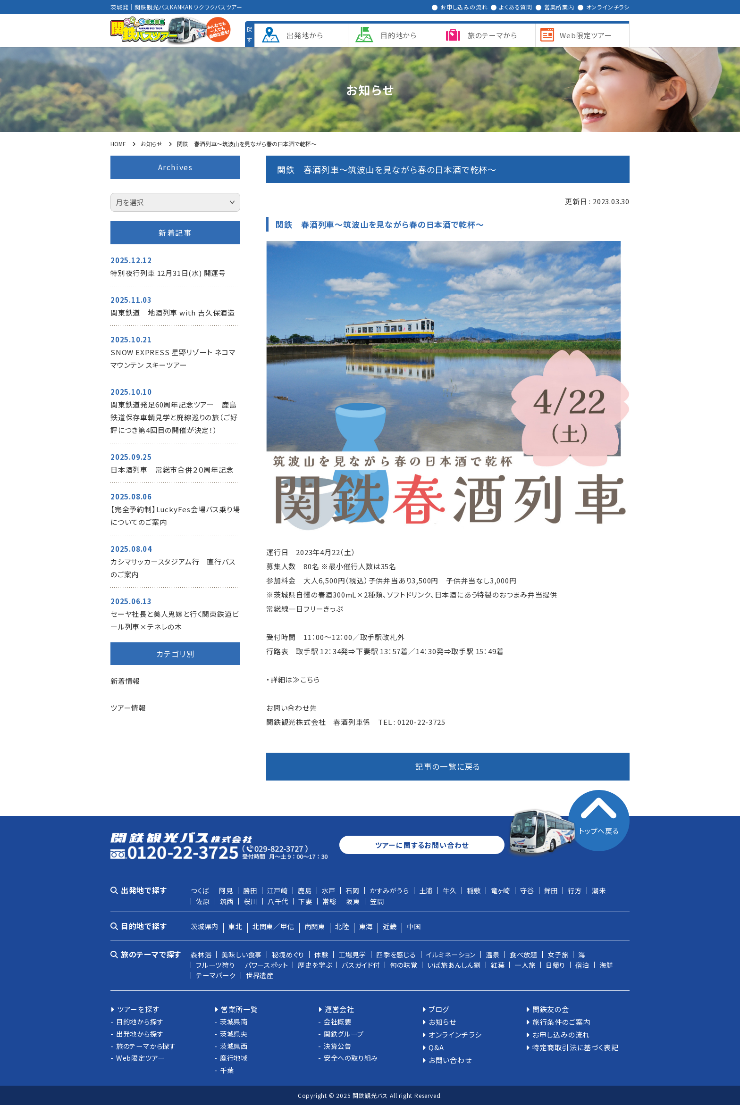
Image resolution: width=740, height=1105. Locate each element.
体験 (321, 954)
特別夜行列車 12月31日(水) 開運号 (168, 273)
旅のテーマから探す (146, 1046)
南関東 (314, 926)
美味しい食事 (241, 954)
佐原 (203, 901)
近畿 (390, 926)
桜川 (251, 901)
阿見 (226, 890)
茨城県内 (205, 926)
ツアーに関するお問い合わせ (422, 845)
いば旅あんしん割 (453, 965)
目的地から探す (140, 1021)
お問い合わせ (450, 1060)
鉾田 (551, 890)
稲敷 (474, 890)
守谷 (527, 890)
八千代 (278, 901)
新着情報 (125, 681)
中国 (414, 926)
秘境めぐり (288, 954)
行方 (575, 890)
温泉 (493, 954)
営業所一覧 (239, 1009)
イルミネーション (451, 954)
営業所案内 (559, 7)
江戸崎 (277, 890)
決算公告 (338, 1046)
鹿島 (305, 890)
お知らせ (442, 1022)
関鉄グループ (344, 1034)
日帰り (555, 965)
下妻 (305, 901)
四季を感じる (396, 954)
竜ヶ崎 (500, 890)
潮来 (599, 890)
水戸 (329, 890)
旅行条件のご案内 (561, 1022)
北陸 (342, 926)
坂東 (353, 901)
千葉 (227, 1070)
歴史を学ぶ (315, 965)
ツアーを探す (138, 1009)
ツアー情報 (128, 708)
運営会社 (339, 1009)
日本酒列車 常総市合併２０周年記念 (172, 469)
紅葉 (498, 965)
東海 (366, 926)
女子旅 (557, 954)
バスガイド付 (361, 965)
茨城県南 (234, 1021)
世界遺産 (260, 975)
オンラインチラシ (608, 7)
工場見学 (352, 954)
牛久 (450, 890)
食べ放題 (524, 954)
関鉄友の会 (550, 1009)
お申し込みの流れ (464, 7)
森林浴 (201, 954)
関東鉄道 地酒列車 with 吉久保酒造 (172, 312)
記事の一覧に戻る (447, 766)
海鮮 (606, 965)
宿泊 (582, 965)
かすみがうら (389, 890)
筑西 (227, 901)
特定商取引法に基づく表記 (575, 1047)
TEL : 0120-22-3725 (411, 722)
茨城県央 (234, 1034)
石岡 (352, 890)
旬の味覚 (403, 965)
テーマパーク (216, 975)
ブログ (439, 1009)
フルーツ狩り (215, 965)
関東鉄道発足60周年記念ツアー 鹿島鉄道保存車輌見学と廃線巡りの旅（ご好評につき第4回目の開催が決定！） (173, 417)
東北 (235, 926)
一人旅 (524, 965)
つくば (200, 890)
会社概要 (338, 1021)
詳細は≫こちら (295, 679)
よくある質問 (515, 7)
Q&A (436, 1047)
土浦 (426, 890)
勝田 (250, 890)
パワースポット (266, 965)
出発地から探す (140, 1034)
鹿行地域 (234, 1058)
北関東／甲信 (273, 926)
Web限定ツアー (140, 1058)
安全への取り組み (351, 1058)
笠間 (377, 901)
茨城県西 (234, 1046)
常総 (329, 901)
